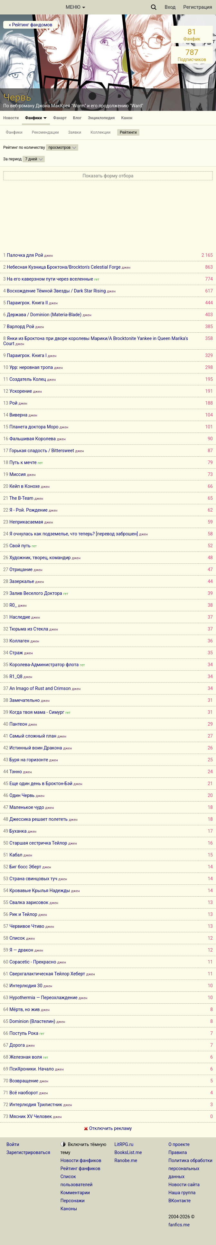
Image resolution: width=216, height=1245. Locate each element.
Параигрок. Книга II (27, 302)
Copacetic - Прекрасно (32, 961)
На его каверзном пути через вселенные (50, 279)
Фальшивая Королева (32, 438)
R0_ (13, 605)
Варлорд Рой (20, 326)
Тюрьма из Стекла (28, 628)
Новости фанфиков (81, 1160)
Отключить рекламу (108, 1128)
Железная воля (25, 1057)
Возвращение (23, 1080)
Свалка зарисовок (28, 902)
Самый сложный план (32, 736)
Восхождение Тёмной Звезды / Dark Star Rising (56, 290)
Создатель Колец (27, 379)
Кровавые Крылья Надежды (39, 890)
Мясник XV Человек (30, 1116)
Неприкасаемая (26, 521)
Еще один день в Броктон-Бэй (40, 783)
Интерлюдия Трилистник (35, 1104)
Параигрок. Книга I (26, 355)
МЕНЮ (75, 7)
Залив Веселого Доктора (35, 593)
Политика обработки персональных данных (190, 1168)
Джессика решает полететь (38, 819)
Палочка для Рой (25, 255)
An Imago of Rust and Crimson (40, 688)
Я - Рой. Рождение (28, 510)
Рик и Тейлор (23, 914)
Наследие (20, 617)
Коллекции (100, 132)
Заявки (74, 132)
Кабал (15, 854)
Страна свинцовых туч (33, 878)
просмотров (60, 147)
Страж (16, 652)
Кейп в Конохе (24, 486)
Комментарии (75, 1192)
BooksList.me (128, 1152)
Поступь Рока (23, 1033)
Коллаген (19, 640)
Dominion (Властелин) (32, 1021)
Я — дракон (21, 950)
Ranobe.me (126, 1160)
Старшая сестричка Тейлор (38, 843)
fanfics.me (179, 1224)
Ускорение (20, 391)
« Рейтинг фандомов (30, 24)
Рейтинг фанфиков (80, 1168)
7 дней (31, 159)
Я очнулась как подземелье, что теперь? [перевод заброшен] (73, 533)
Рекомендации (45, 132)
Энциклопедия (101, 118)
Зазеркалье (21, 581)
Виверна (18, 414)
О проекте (179, 1144)
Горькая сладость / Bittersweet (41, 450)
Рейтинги (128, 132)
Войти (12, 1144)
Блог (77, 118)
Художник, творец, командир (39, 557)
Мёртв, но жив (24, 1009)
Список (17, 938)
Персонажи (73, 1200)
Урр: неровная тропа (31, 367)
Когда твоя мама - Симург (36, 712)
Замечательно (24, 700)
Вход (170, 7)
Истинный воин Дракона (35, 747)
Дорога (17, 1045)
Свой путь (20, 545)
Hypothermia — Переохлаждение (43, 997)
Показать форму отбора (108, 175)
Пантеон (18, 724)
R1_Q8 (15, 676)
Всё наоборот (23, 1092)
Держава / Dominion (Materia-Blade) (44, 314)
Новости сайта (184, 1184)
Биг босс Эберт (25, 866)
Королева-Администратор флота (44, 664)
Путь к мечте (23, 462)
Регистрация (197, 7)
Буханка (17, 831)
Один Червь (21, 795)
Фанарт (60, 118)
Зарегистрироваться (28, 1152)
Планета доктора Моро (33, 426)
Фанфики (36, 118)
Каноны (69, 1208)
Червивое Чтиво (26, 926)
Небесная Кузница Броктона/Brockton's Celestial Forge (63, 267)
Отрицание (21, 569)
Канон (127, 118)
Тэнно (15, 771)
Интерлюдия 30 (25, 985)
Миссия (17, 474)
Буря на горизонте (28, 759)
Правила (177, 1152)
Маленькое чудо (26, 807)
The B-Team (21, 498)
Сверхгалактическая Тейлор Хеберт (47, 973)
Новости (11, 118)
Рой (13, 403)
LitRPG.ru (124, 1144)
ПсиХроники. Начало (31, 1068)
